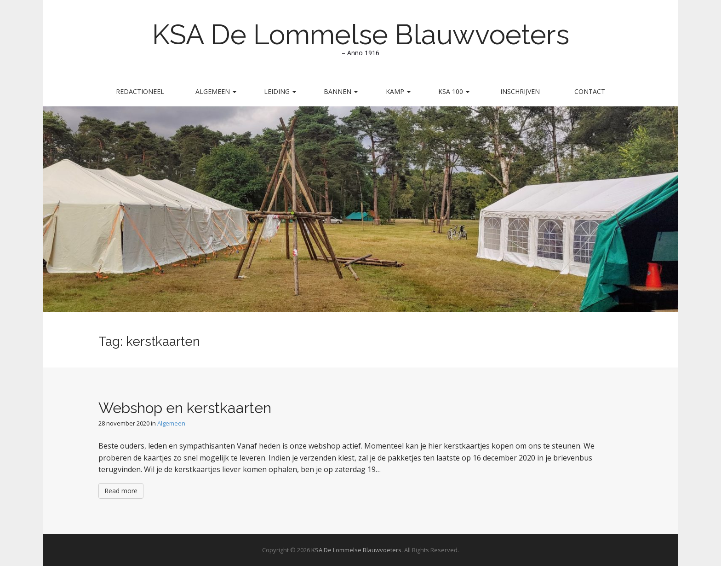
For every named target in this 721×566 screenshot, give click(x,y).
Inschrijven (520, 91)
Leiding (280, 91)
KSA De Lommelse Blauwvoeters (360, 34)
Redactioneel (140, 91)
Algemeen (215, 91)
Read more (120, 490)
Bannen (341, 91)
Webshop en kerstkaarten (184, 407)
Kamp (398, 91)
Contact (589, 91)
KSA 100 (453, 91)
